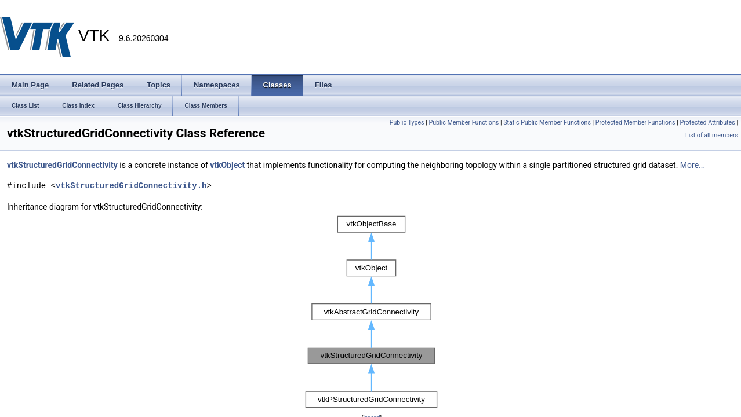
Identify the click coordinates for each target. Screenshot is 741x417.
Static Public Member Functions (547, 122)
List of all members (711, 135)
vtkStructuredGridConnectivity (62, 165)
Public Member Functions (464, 122)
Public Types (407, 122)
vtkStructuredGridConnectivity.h (131, 185)
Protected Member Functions (635, 122)
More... (692, 165)
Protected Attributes (707, 122)
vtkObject (227, 165)
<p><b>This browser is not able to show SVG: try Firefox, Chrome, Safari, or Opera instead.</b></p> (372, 312)
